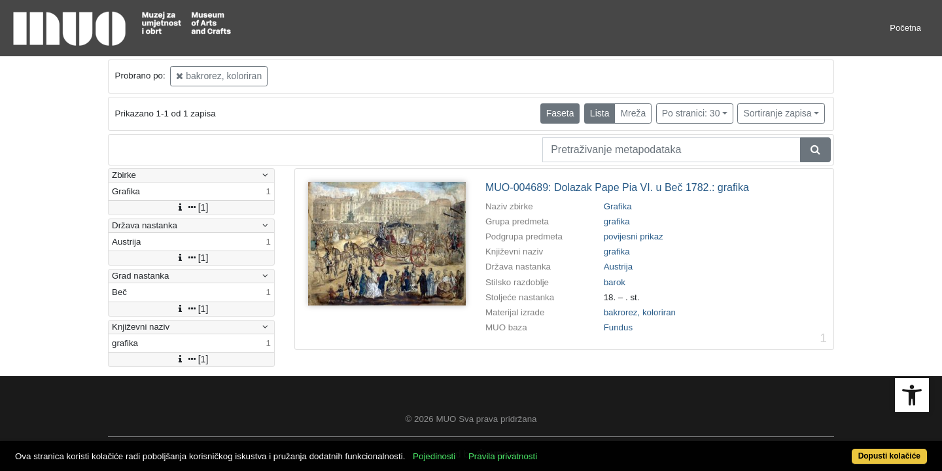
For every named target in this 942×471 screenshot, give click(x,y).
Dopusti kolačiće (838, 449)
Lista (600, 113)
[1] (192, 207)
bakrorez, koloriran (219, 76)
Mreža (633, 113)
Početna (905, 28)
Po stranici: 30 (691, 113)
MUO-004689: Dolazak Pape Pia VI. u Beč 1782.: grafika (617, 187)
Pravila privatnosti (549, 449)
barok (614, 282)
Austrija (618, 266)
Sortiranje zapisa (777, 113)
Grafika (618, 206)
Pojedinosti (481, 449)
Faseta (560, 113)
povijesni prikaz (633, 236)
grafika (617, 221)
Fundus (618, 327)
